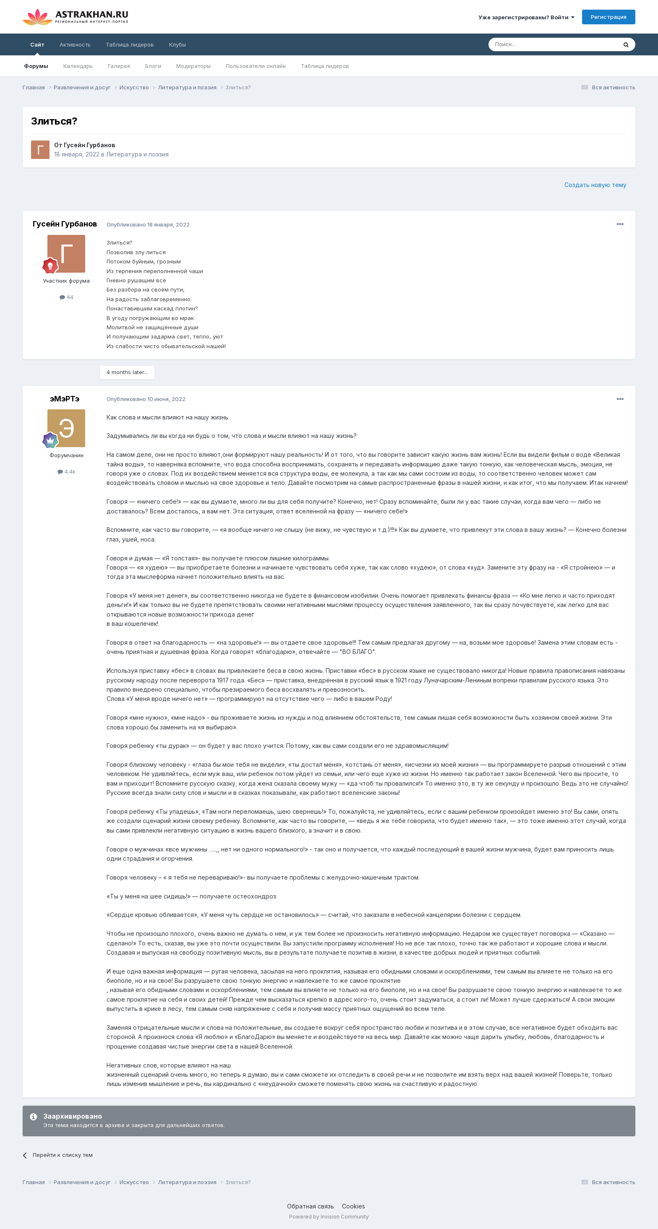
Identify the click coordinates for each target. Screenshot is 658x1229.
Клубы (177, 44)
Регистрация (609, 16)
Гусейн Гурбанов (89, 144)
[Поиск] (533, 44)
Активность (75, 44)
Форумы (36, 65)
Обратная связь (310, 1206)
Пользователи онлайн (256, 65)
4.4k (66, 471)
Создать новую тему (595, 184)
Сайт (37, 48)
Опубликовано (148, 224)
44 (66, 297)
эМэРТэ (64, 398)
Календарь (78, 65)
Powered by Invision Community (329, 1216)
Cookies (353, 1206)
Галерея (119, 65)
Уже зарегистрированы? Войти (526, 17)
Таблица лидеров (325, 65)
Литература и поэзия (137, 154)
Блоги (153, 65)
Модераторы (193, 65)
